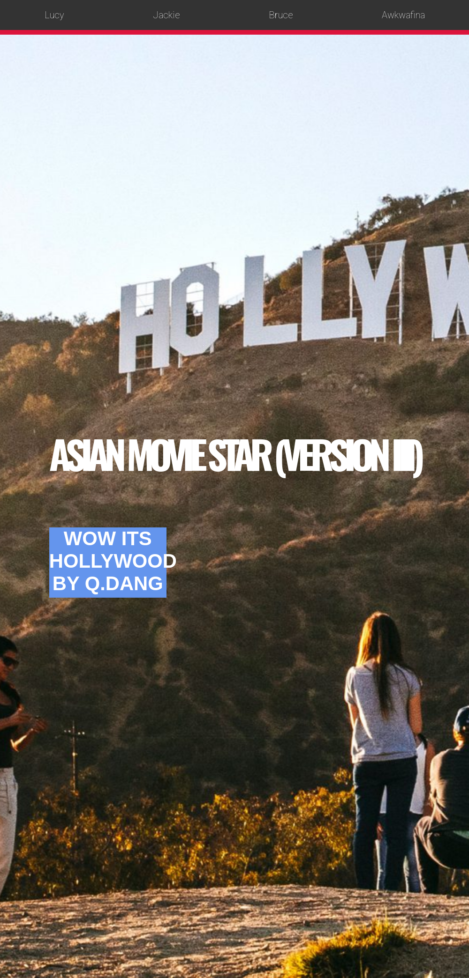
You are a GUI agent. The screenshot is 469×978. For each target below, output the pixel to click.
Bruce (281, 15)
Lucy (54, 15)
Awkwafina (403, 15)
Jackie (166, 15)
